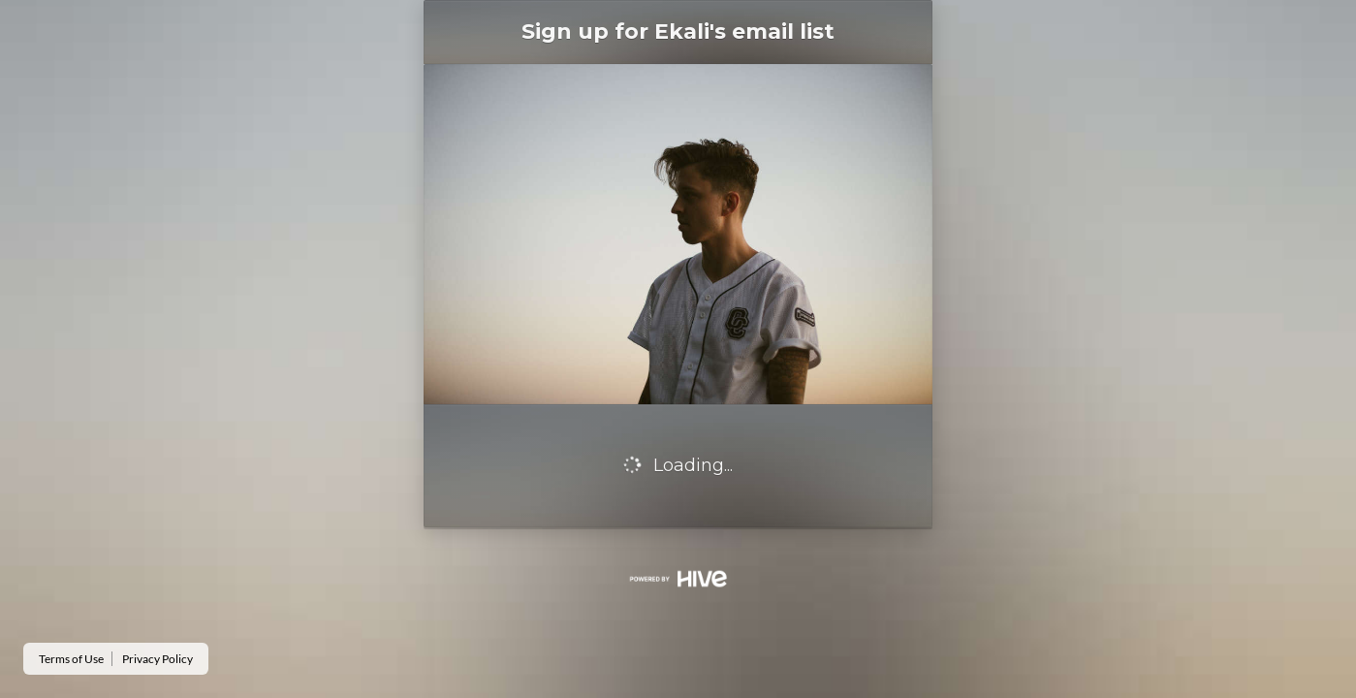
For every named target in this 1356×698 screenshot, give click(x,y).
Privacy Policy (157, 658)
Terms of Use (71, 658)
